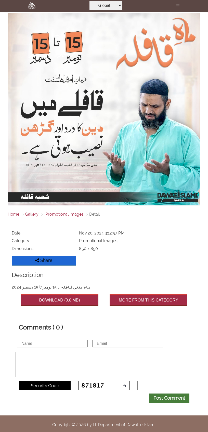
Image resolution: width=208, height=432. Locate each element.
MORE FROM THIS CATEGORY (148, 300)
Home (13, 214)
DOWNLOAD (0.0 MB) (59, 300)
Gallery (31, 214)
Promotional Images (64, 214)
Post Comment (169, 398)
